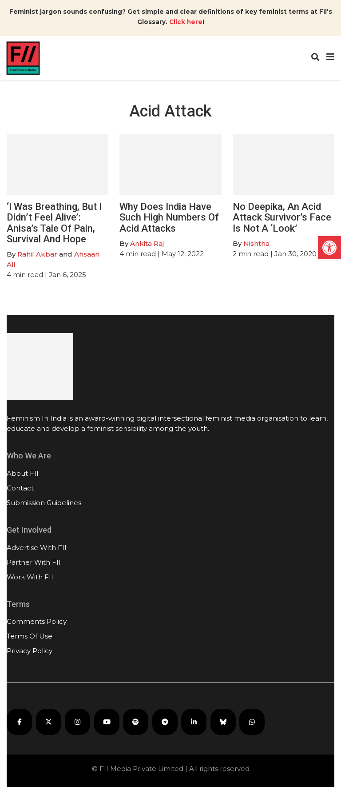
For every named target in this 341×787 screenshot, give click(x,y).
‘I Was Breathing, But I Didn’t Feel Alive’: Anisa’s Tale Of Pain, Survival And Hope (54, 223)
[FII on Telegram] (165, 722)
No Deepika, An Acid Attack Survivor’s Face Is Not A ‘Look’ (282, 217)
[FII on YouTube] (106, 722)
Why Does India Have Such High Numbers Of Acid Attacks (169, 217)
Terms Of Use (29, 636)
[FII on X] (48, 722)
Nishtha (256, 243)
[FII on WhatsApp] (252, 722)
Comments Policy (37, 621)
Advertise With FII (37, 547)
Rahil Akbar (37, 254)
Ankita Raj (147, 243)
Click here (185, 21)
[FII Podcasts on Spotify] (135, 722)
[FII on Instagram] (77, 722)
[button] (329, 247)
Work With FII (30, 577)
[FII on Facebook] (19, 722)
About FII (23, 473)
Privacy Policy (29, 650)
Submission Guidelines (44, 502)
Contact (20, 488)
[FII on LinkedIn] (193, 722)
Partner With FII (34, 562)
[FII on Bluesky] (223, 722)
